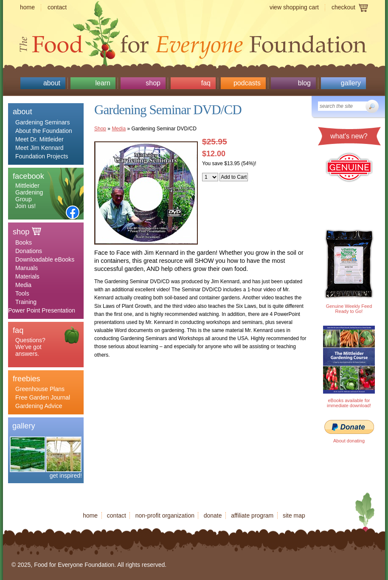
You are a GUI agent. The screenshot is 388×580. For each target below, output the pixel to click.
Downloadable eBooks (44, 259)
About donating (349, 440)
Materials (27, 276)
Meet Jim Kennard (39, 147)
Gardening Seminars (42, 122)
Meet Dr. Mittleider (39, 139)
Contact (57, 7)
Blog (304, 83)
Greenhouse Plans (40, 389)
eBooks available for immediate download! (349, 403)
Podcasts (247, 83)
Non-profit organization (164, 515)
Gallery (351, 83)
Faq (206, 83)
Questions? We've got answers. (30, 347)
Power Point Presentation (41, 310)
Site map (294, 515)
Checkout (343, 7)
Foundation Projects (41, 156)
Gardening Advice (38, 406)
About (51, 83)
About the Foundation (43, 130)
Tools (22, 293)
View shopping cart (294, 7)
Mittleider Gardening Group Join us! (29, 195)
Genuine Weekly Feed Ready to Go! (349, 309)
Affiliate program (252, 515)
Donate (213, 515)
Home (27, 7)
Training (26, 301)
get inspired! (66, 475)
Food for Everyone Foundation (194, 42)
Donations (28, 251)
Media (23, 285)
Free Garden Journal (42, 397)
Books (23, 242)
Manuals (26, 268)
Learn (102, 83)
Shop (153, 83)
